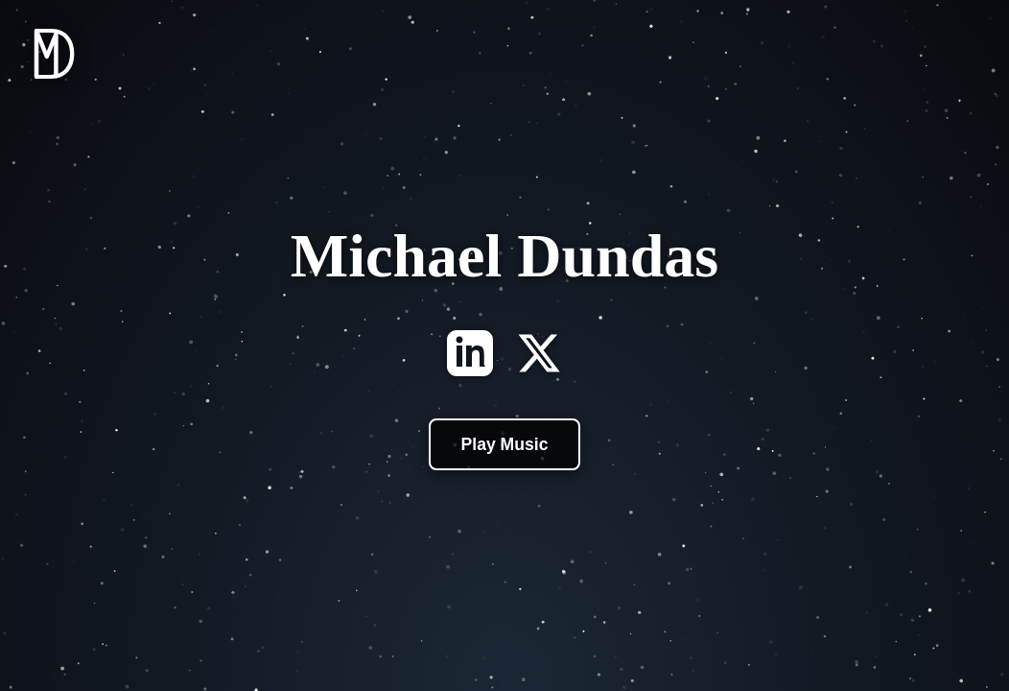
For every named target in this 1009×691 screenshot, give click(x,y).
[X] (539, 355)
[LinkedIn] (470, 355)
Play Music (505, 444)
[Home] (53, 83)
